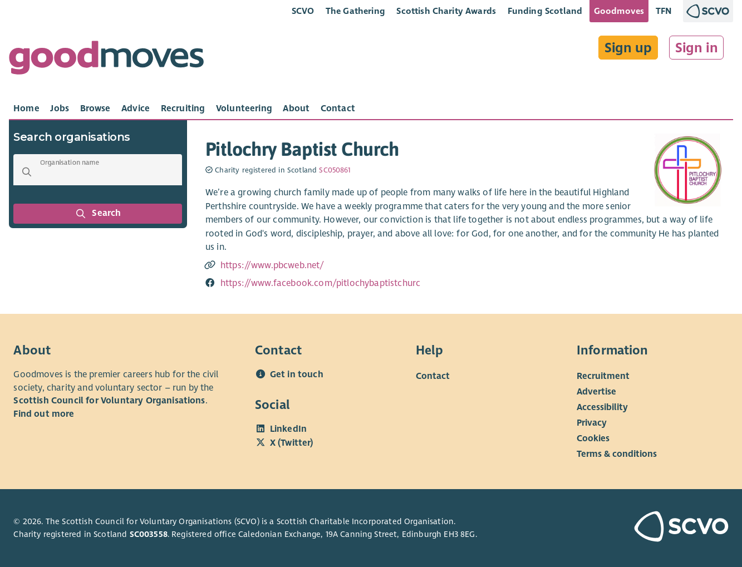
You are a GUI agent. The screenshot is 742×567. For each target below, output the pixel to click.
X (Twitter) (291, 442)
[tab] (26, 108)
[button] (26, 171)
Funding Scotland (545, 11)
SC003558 (149, 534)
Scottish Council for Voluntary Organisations (109, 400)
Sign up (628, 48)
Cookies (593, 438)
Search (98, 213)
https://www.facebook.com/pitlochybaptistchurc (320, 283)
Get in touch (296, 374)
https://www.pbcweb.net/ (272, 265)
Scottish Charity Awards (446, 11)
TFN (664, 11)
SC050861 (335, 170)
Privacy (592, 422)
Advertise (596, 391)
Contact (433, 376)
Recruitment (603, 376)
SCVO (303, 11)
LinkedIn (288, 429)
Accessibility (602, 407)
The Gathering (355, 11)
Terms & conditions (617, 454)
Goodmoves (619, 11)
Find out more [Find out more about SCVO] (43, 414)
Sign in (696, 48)
